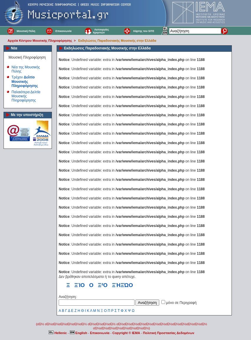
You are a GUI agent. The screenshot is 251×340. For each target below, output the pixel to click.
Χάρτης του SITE (143, 31)
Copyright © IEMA (126, 333)
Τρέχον (25, 81)
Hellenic (58, 333)
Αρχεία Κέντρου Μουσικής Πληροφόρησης (40, 40)
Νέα (14, 48)
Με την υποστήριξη (27, 115)
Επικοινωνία (63, 31)
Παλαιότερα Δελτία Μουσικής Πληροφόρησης (26, 96)
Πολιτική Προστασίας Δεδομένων (168, 333)
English (79, 333)
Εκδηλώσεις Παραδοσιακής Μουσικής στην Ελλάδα (117, 40)
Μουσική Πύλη (26, 31)
